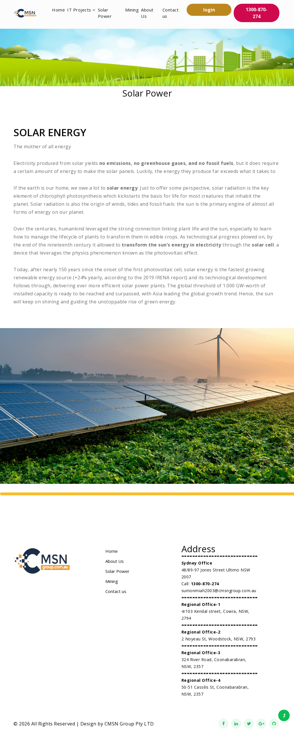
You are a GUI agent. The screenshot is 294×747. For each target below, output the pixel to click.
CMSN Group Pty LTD (129, 724)
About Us (147, 13)
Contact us (171, 13)
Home (58, 10)
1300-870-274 (256, 13)
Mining (132, 10)
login (209, 10)
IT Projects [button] (81, 10)
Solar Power (105, 13)
